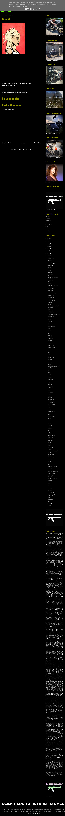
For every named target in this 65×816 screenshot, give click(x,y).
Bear (54, 549)
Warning (47, 763)
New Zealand (52, 675)
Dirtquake (58, 587)
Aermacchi (50, 538)
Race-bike (60, 692)
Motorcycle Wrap (58, 669)
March (49, 274)
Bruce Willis (52, 557)
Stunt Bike (48, 730)
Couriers (59, 575)
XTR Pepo (47, 216)
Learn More (29, 9)
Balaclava (60, 548)
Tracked (59, 747)
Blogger (37, 813)
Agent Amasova (51, 345)
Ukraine (61, 753)
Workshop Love (51, 447)
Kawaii (49, 638)
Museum (54, 672)
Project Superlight (54, 688)
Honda (58, 622)
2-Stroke (51, 536)
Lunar (58, 650)
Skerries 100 (48, 716)
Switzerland (50, 736)
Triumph (61, 749)
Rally (60, 693)
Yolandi (49, 364)
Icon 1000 (57, 627)
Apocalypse (55, 543)
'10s (50, 533)
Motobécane (54, 668)
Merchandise (50, 660)
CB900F (52, 567)
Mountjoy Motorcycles (59, 670)
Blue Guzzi (50, 480)
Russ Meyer (49, 705)
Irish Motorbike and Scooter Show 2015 (53, 278)
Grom (47, 614)
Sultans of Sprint (49, 732)
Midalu (52, 661)
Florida (58, 603)
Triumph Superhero (51, 347)
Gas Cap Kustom (59, 607)
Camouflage (54, 564)
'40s (59, 533)
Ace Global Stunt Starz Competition (52, 387)
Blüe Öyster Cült (50, 553)
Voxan (48, 761)
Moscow (52, 667)
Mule (50, 672)
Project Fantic (53, 686)
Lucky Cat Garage (52, 650)
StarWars (59, 724)
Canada (47, 565)
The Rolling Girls (51, 340)
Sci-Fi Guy (50, 321)
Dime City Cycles (55, 586)
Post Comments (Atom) (26, 149)
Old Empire (52, 679)
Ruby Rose (52, 704)
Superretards (55, 733)
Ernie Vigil (53, 597)
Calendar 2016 (59, 563)
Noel (60, 676)
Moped (52, 666)
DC (55, 582)
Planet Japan (48, 230)
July (49, 267)
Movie (48, 671)
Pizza (55, 684)
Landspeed (48, 644)
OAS (48, 679)
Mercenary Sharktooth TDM (57, 659)
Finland (51, 601)
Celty (62, 568)
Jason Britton (54, 634)
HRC (53, 624)
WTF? (48, 769)
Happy (56, 615)
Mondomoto (50, 286)
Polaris (47, 685)
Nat (47, 674)
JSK (50, 637)
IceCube (58, 626)
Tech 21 (54, 739)
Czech (57, 579)
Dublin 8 (47, 592)
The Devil (49, 355)
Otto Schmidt (53, 680)
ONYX (56, 679)
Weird (56, 763)
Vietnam (54, 758)
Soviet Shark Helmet (52, 295)
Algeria (47, 542)
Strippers (49, 729)
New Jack (50, 362)
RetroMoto (50, 413)
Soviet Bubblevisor (51, 402)
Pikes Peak (59, 683)
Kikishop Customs (54, 639)
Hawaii (62, 617)
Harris (54, 617)
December (50, 258)
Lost (60, 647)
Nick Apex (61, 675)
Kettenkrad (48, 639)
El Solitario (54, 595)
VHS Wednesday (53, 757)
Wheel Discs (61, 764)
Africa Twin (61, 539)
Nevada (47, 675)
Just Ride (49, 304)
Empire (52, 596)
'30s (56, 533)
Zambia (47, 773)
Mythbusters (54, 673)
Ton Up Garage (51, 421)
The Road (59, 741)
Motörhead (48, 670)
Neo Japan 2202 (51, 297)
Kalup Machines (51, 342)
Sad (55, 705)
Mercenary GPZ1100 (53, 658)
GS (50, 614)
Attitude (59, 545)
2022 (48, 245)
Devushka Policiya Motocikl (53, 450)
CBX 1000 (55, 568)
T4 (56, 737)
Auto (57, 546)
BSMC (60, 557)
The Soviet (48, 742)
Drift (55, 591)
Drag (49, 432)
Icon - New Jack (51, 492)
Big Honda (61, 550)
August (49, 265)
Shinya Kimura (60, 711)
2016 (48, 255)
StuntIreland (54, 731)
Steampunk (48, 725)
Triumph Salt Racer (51, 457)
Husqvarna (48, 626)
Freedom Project (51, 381)
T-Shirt (61, 736)
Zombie (47, 774)
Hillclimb (53, 620)
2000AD (57, 536)
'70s (52, 534)
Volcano (61, 760)
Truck (54, 750)
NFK (46, 228)
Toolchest (54, 746)
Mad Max (49, 444)
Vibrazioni (61, 757)
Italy (48, 632)
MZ (58, 673)
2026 (48, 238)
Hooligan (54, 623)
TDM (50, 739)
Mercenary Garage (58, 657)
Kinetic (60, 639)
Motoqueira (50, 456)
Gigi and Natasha (51, 357)
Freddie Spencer (51, 606)
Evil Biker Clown (51, 290)
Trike (49, 749)
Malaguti (50, 652)
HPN (49, 624)
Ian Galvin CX (50, 335)
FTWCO (57, 606)
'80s (57, 534)
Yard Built (56, 771)
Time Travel (58, 742)
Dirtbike (50, 587)
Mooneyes (47, 666)
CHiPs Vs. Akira (51, 454)
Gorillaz (47, 612)
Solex (58, 718)
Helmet (61, 618)
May (49, 270)
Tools (60, 746)
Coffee (57, 573)
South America (54, 719)
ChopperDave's (51, 571)
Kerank (49, 497)
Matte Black (56, 654)
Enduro (47, 597)
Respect (49, 333)
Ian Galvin (53, 626)
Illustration (24, 92)
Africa (55, 539)
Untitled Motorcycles (52, 406)
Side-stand (54, 712)
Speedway (59, 722)
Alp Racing (51, 542)
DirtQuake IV (50, 283)
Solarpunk (54, 718)
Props (61, 689)
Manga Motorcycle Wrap (52, 466)
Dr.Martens (60, 590)
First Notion (52, 602)
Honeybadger (48, 623)
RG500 (50, 697)
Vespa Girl (50, 328)
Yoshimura (49, 772)
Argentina (52, 544)
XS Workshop (50, 475)
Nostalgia (57, 678)
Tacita (61, 737)
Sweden (50, 735)
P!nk (58, 680)
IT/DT (62, 631)
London (55, 647)
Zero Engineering (58, 773)
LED (46, 646)
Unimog (49, 754)
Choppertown (59, 571)
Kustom (58, 642)
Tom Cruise (53, 745)
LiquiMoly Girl (50, 445)
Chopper (61, 570)
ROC (47, 701)
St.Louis (53, 724)
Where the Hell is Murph (51, 765)
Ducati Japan (50, 425)
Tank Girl (55, 738)
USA (47, 755)
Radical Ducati (55, 693)
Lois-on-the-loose (50, 647)
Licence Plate (60, 646)
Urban (56, 754)
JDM (51, 635)
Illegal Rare (50, 377)
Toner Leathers (60, 745)
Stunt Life (50, 384)
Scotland (47, 709)
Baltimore (47, 549)
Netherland (59, 674)
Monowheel (49, 664)
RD (62, 694)
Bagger (51, 548)
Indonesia (59, 630)
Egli (59, 594)
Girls (18, 92)
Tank (51, 738)
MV (46, 673)
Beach (51, 549)
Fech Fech (50, 418)
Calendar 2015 (50, 563)
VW (51, 761)
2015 (48, 257)
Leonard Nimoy (51, 312)
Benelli (62, 549)
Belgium (58, 549)
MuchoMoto (59, 671)
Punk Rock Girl (50, 311)
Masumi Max (54, 653)
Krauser (50, 642)
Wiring (56, 766)
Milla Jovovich (57, 661)
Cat (62, 566)
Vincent (59, 758)
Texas (56, 740)
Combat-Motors (49, 574)
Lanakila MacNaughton (57, 643)
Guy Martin (61, 614)
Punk (53, 690)
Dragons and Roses (51, 416)
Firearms (58, 601)
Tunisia (47, 751)
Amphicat (59, 542)
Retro (47, 696)
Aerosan (55, 538)
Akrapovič (60, 541)
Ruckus (61, 704)
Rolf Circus (49, 702)
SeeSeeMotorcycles (54, 710)
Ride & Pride (54, 697)
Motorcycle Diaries (51, 299)
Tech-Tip (60, 739)
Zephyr (51, 773)
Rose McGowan (49, 703)
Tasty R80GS (50, 338)
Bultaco (47, 561)
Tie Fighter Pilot (51, 316)
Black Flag (52, 552)
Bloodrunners (60, 552)
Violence (49, 433)
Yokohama (61, 771)
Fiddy (47, 601)
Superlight (58, 732)
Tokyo (47, 745)
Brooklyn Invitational (55, 556)
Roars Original (50, 388)
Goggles (52, 611)
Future (52, 607)
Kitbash (47, 641)
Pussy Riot (60, 690)
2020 (48, 248)
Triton (56, 749)
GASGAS (47, 608)
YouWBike (48, 226)
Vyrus (56, 761)
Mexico (56, 660)
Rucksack (57, 704)
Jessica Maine (57, 635)
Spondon (47, 723)
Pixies (51, 684)
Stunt (58, 729)
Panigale (55, 681)
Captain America (51, 428)
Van (47, 756)
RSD (62, 703)
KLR (56, 641)
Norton (47, 678)
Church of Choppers (49, 224)
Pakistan (51, 681)
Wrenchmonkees (60, 768)
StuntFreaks (48, 731)
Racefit (49, 693)
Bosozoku (48, 555)
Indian (54, 630)
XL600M (53, 769)
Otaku (48, 680)
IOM (53, 631)
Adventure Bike (59, 537)
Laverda (57, 644)
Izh (52, 632)
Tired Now (52, 743)
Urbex (61, 754)
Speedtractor (54, 722)
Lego (55, 646)
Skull (49, 324)
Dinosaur (61, 586)
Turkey (51, 751)
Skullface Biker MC (51, 411)
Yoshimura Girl (50, 280)
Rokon (62, 701)
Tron (49, 750)
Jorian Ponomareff (55, 636)
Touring (53, 747)
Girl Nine (49, 442)
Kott (49, 382)
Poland (59, 684)
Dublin (60, 591)
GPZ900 (49, 423)
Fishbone (57, 602)
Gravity (57, 613)
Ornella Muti (61, 679)
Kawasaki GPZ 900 (51, 300)
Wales (59, 761)
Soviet (61, 719)
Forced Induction (53, 604)
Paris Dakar (48, 682)
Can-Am (60, 564)
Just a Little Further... (52, 329)
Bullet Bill (49, 409)
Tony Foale (49, 746)
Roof (62, 702)
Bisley (58, 551)
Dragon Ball (50, 485)
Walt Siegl (53, 762)
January (49, 501)
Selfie (49, 352)
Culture (61, 576)
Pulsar (50, 690)
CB (48, 567)
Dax (53, 582)
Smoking (61, 717)
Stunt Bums (54, 730)
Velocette (52, 756)
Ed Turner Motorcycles (58, 593)
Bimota (55, 551)
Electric (47, 596)
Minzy (57, 662)
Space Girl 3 (50, 397)
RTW (48, 704)
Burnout (51, 561)
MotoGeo (47, 669)
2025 (48, 239)
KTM (54, 642)
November (50, 260)
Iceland (62, 626)
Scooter (58, 707)
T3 (53, 737)
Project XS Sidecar (54, 689)
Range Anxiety (48, 694)
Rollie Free (54, 702)
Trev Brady (57, 748)
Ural (52, 754)
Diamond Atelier (50, 585)
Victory (49, 758)
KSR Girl (49, 461)
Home (22, 143)
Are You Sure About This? (53, 478)
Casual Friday (57, 566)
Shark (47, 711)
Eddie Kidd (49, 594)
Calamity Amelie (52, 562)
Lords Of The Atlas (51, 473)
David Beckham (48, 582)
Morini (61, 666)
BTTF (47, 559)
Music (58, 672)
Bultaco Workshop (51, 494)
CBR (57, 567)
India (50, 630)
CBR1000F (49, 568)
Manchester (60, 652)
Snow (49, 718)
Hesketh (60, 619)
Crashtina (49, 490)
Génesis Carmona (51, 438)
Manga (47, 653)
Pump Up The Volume (52, 435)
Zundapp (54, 774)
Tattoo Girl (50, 317)
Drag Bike (48, 591)
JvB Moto (53, 637)
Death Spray (60, 582)
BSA (56, 557)
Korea (60, 641)
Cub (57, 576)
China (56, 570)
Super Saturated (51, 348)
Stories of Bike (52, 726)
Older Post (38, 143)
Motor (51, 669)
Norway (52, 678)
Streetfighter (60, 726)
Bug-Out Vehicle (49, 560)
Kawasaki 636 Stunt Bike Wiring (54, 314)
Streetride (61, 727)
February (50, 275)
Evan (58, 597)
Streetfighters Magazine (53, 727)
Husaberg (60, 625)
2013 (48, 505)
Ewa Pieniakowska (53, 598)
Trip (53, 749)
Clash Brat (50, 407)
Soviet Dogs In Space (52, 400)
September (50, 263)
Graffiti (47, 613)
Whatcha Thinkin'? (53, 764)
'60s (48, 534)
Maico (47, 652)
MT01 (54, 671)
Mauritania (47, 656)
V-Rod (55, 755)
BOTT (54, 555)
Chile (52, 570)
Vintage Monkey (56, 760)
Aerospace (60, 538)
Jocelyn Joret (50, 392)
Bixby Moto (50, 359)
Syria (54, 736)
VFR (48, 757)
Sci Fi (49, 370)
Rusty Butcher (50, 394)
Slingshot (55, 717)
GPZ (49, 462)
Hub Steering (58, 624)
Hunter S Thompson (53, 625)
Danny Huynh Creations (56, 580)
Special (57, 720)
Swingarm (61, 735)
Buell (59, 559)
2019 (48, 250)
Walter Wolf (59, 762)
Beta (47, 550)
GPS (55, 612)
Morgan (56, 666)
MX (49, 673)
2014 (48, 503)
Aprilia (62, 543)
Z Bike (59, 772)
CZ (54, 579)
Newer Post (6, 143)
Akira (54, 541)
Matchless (60, 653)
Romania (58, 702)
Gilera (57, 608)
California (47, 564)
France (61, 604)
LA (62, 642)
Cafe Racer (57, 561)
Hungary (47, 625)
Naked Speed (50, 437)
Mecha (56, 656)
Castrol (51, 566)
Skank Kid (50, 319)
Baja (55, 548)
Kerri (49, 354)
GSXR (54, 614)
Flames (61, 602)
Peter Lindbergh (49, 683)
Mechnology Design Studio (53, 471)
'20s (53, 533)
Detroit (54, 584)
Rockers (51, 701)
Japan (47, 634)
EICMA (48, 595)
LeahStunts (49, 645)
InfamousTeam (48, 631)
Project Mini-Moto (50, 687)
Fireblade (47, 602)
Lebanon (60, 645)
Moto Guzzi (58, 667)
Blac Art (49, 361)
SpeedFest (50, 331)
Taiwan (47, 738)
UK (56, 753)
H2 (48, 375)
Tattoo (61, 738)
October (49, 262)
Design (49, 584)
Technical (47, 740)
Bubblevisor (53, 559)
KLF (53, 641)
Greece (61, 613)
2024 (48, 241)
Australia (47, 546)
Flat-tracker (50, 603)
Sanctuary (53, 706)
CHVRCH (55, 572)
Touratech (47, 747)
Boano (61, 553)
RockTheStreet (57, 701)
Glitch (47, 611)
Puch (46, 690)
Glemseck (59, 609)
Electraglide (60, 595)
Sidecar (47, 713)
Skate (60, 715)
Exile (61, 598)
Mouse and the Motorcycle (53, 285)
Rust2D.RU (50, 488)
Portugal (57, 685)
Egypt (62, 594)
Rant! (54, 694)
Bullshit (60, 560)
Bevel (51, 550)
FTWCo (49, 414)
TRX (58, 750)
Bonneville (53, 554)
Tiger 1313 (50, 368)
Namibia (61, 673)
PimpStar (47, 684)
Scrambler (52, 709)
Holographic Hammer (50, 622)
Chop (49, 323)
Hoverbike (50, 302)
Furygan (49, 372)
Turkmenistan (56, 751)
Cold (60, 573)
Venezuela (57, 756)
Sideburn (47, 222)
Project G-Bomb (60, 686)
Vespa (62, 756)
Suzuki (61, 733)
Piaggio (54, 683)
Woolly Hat (53, 767)
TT (61, 750)
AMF (55, 542)
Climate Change (51, 573)
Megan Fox (51, 657)
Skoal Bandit (59, 716)
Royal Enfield (56, 703)
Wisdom (61, 766)
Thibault (53, 742)
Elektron (49, 281)
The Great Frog (51, 476)
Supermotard (48, 733)
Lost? (49, 487)
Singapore (55, 715)
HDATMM (55, 618)
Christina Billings (49, 572)
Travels (51, 748)
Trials (62, 748)
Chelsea (49, 292)
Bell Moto (50, 419)
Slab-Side (48, 717)
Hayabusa (49, 618)
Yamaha (49, 771)
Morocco (47, 667)
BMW (55, 553)
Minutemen (52, 662)
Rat (58, 694)
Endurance (58, 596)
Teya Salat (60, 740)
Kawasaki (55, 638)
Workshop (51, 768)
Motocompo (60, 668)
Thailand (47, 741)
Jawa (60, 634)
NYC (62, 678)
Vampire (59, 755)
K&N (57, 637)
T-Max (58, 736)
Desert (61, 583)
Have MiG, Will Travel (52, 293)
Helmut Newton (51, 619)
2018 (48, 251)
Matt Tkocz (48, 654)
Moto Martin (48, 668)
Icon (51, 628)
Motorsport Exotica (51, 326)
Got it (38, 9)
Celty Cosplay (50, 307)
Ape (49, 543)
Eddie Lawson (54, 594)
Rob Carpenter (52, 699)
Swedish (55, 735)
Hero (56, 619)
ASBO (57, 544)
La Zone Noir (48, 220)
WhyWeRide (48, 766)
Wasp (52, 763)
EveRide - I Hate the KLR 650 (53, 305)
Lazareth (61, 644)
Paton (57, 682)
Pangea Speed (50, 499)
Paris (60, 681)
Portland (51, 685)
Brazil (62, 555)
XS (57, 769)
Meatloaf (52, 656)
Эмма (52, 775)
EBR (50, 593)
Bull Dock (56, 560)
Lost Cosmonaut (51, 343)
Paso (53, 682)
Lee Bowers (51, 646)
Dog (48, 590)
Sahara (59, 705)
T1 (48, 737)
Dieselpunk (48, 586)
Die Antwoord (11, 92)
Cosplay (53, 575)
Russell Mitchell (51, 288)
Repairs (49, 695)
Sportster (54, 723)
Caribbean (47, 566)
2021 (48, 246)
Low (56, 649)
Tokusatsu (59, 743)
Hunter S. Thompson (52, 404)
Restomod (59, 695)
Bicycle (55, 550)
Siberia (49, 712)
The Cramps (53, 741)
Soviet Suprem (50, 452)
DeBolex (47, 583)
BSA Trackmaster (51, 468)
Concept (49, 390)
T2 (51, 737)
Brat (58, 555)
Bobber (49, 449)
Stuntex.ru (60, 730)
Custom (50, 578)
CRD (52, 576)
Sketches (53, 716)
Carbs (56, 565)
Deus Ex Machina (60, 584)
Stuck (54, 729)
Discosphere (48, 588)
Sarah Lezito (59, 706)
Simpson (54, 713)
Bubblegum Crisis (51, 379)
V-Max (52, 755)
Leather (49, 481)
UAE (53, 753)
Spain (52, 720)
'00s (46, 533)
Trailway (47, 748)
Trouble (49, 395)
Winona (52, 766)
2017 (48, 253)
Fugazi (62, 606)
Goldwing (60, 611)
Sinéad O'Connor (49, 715)
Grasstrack (52, 613)
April (49, 272)
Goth (51, 612)
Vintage (47, 760)
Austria (53, 546)
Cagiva (47, 562)
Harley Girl (50, 309)
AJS (51, 541)
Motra (53, 670)
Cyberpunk (48, 579)
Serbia (61, 710)
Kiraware (49, 374)
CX (59, 578)
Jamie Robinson (59, 632)
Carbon (51, 565)
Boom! (59, 554)
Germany (51, 608)
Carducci (60, 565)
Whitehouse (60, 765)
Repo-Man (53, 695)
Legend (49, 469)
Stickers (49, 464)
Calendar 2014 (60, 562)
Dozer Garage (53, 590)
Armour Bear (50, 350)
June (49, 268)
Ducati (52, 592)
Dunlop (58, 592)
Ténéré (52, 740)
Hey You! (49, 336)
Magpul (60, 651)
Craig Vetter (48, 576)
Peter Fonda (61, 682)
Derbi (57, 583)
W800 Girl (50, 459)
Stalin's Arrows (51, 399)
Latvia (53, 644)
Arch (48, 544)
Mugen (47, 672)
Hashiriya (58, 617)
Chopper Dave (50, 426)
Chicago (48, 570)
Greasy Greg (48, 218)
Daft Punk (61, 579)
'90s (62, 534)
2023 (48, 243)
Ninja (48, 676)
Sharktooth (52, 711)
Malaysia (54, 652)
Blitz (56, 552)
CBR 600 (61, 567)
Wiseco (49, 767)
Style (49, 430)
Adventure (51, 537)
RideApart (60, 697)
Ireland (57, 631)
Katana (61, 637)
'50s (62, 533)
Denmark (52, 583)
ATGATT (53, 545)
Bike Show (50, 551)
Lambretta (49, 643)
